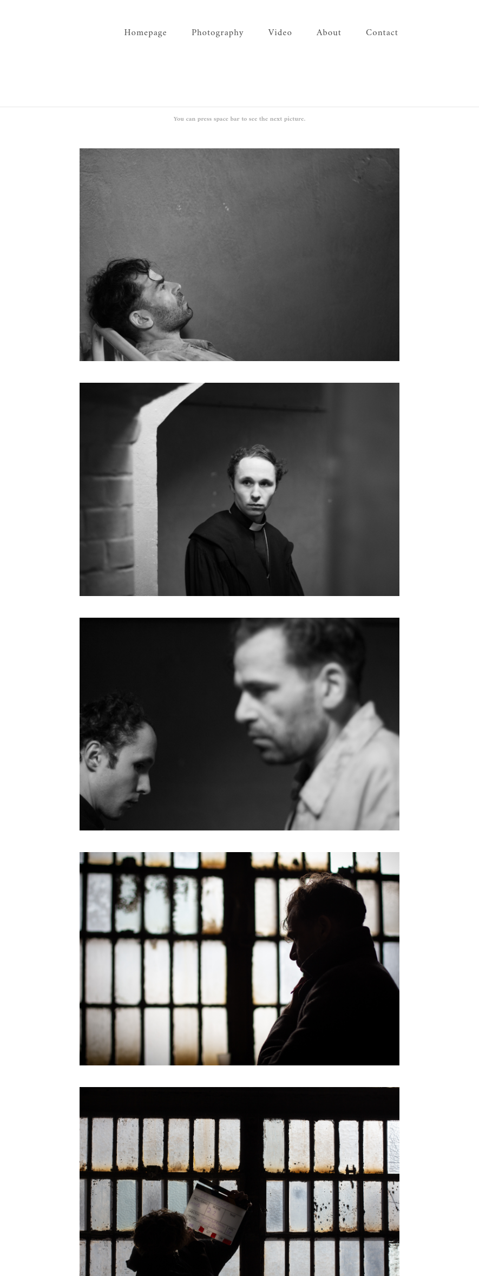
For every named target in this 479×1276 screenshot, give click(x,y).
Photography (218, 33)
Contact (382, 33)
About (329, 33)
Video (280, 33)
